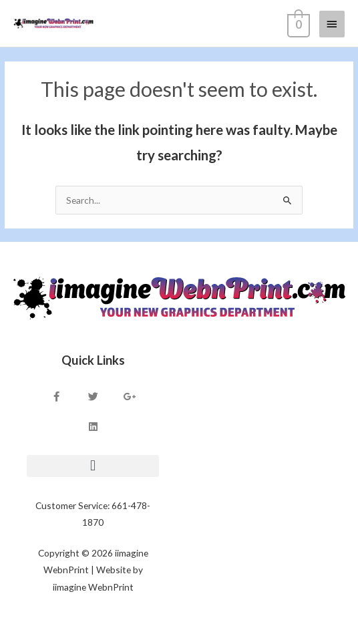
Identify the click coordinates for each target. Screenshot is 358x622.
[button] (93, 466)
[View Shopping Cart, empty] (297, 23)
